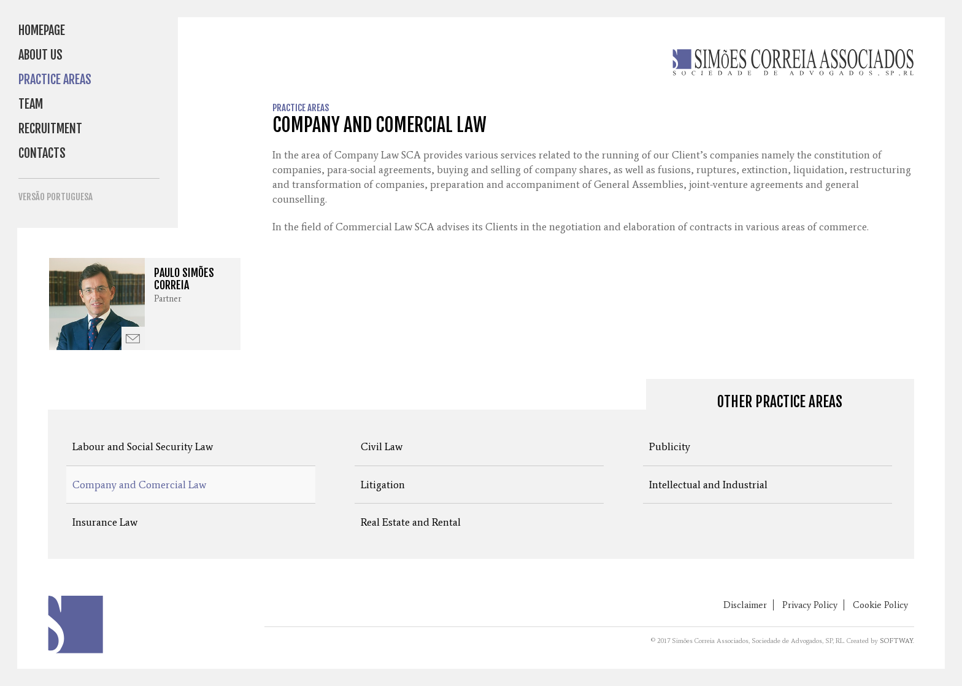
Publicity (669, 446)
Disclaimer (745, 604)
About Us (40, 55)
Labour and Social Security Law (142, 446)
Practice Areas (54, 79)
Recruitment (50, 128)
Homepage (41, 30)
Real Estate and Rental (411, 522)
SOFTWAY (896, 641)
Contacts (42, 153)
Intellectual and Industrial (708, 484)
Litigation (383, 484)
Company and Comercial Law (139, 484)
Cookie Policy (880, 604)
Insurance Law (104, 522)
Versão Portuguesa (55, 197)
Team (30, 104)
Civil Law (381, 446)
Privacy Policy (809, 604)
